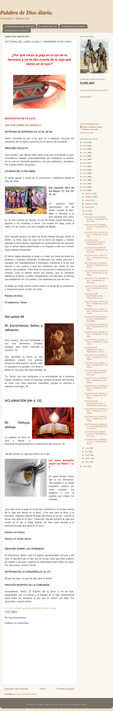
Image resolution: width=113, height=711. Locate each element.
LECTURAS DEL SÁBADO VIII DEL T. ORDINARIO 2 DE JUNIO (96, 434)
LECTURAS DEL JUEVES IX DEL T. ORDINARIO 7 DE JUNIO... (96, 396)
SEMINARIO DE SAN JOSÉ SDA (19, 26)
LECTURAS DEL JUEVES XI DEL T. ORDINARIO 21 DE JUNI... (96, 288)
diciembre (89, 193)
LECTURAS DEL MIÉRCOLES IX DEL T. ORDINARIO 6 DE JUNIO (96, 403)
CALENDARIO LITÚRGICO (17, 31)
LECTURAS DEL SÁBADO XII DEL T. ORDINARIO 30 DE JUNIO (96, 219)
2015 (85, 180)
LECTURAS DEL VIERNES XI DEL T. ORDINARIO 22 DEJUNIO (96, 280)
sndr (61, 704)
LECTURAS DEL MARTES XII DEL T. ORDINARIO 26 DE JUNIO (96, 250)
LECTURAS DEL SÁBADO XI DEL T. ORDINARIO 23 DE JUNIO (96, 273)
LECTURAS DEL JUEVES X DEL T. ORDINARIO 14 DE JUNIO (96, 342)
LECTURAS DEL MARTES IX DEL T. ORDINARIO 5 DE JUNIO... (96, 411)
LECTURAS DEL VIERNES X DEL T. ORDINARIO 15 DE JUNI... (96, 334)
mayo (87, 448)
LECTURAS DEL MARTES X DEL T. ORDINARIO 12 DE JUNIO (96, 357)
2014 (85, 184)
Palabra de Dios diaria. (26, 13)
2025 (85, 146)
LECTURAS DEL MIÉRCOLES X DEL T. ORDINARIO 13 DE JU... (95, 350)
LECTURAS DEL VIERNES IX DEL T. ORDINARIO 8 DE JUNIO (96, 388)
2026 (85, 142)
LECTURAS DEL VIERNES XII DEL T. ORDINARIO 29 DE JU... (96, 227)
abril (87, 452)
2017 (85, 173)
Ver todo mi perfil (86, 133)
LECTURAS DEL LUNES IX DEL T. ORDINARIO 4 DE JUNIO (96, 419)
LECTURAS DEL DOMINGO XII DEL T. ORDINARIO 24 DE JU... (96, 265)
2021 (85, 159)
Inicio (42, 688)
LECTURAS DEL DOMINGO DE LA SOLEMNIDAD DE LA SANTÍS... (96, 426)
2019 (85, 166)
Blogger (84, 704)
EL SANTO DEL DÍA (48, 26)
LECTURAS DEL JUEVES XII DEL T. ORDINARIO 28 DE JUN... (96, 234)
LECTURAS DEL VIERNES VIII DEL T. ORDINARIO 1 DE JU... (96, 442)
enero (87, 462)
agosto (88, 207)
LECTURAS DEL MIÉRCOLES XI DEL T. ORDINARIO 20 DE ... (95, 296)
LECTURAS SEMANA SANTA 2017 (94, 90)
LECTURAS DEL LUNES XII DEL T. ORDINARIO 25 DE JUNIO (96, 257)
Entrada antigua (65, 688)
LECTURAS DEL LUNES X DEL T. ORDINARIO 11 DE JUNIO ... (96, 365)
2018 (85, 170)
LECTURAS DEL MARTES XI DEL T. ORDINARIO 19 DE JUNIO (96, 304)
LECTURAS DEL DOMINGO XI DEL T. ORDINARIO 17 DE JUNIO (96, 319)
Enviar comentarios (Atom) (26, 694)
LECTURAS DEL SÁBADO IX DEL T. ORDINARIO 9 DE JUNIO (96, 380)
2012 (85, 190)
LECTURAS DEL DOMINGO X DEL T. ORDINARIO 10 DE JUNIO (96, 373)
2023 (85, 153)
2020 (85, 163)
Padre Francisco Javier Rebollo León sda (92, 128)
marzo (87, 455)
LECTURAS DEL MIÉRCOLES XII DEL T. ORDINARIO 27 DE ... (95, 242)
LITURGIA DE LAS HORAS (73, 26)
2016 (85, 177)
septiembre (89, 204)
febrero (88, 458)
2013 (85, 187)
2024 (85, 149)
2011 (85, 466)
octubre (88, 200)
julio (87, 211)
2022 (85, 156)
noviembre (89, 197)
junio (87, 214)
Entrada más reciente (16, 688)
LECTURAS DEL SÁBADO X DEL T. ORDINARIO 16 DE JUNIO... (96, 327)
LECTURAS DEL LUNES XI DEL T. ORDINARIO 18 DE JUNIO (96, 311)
